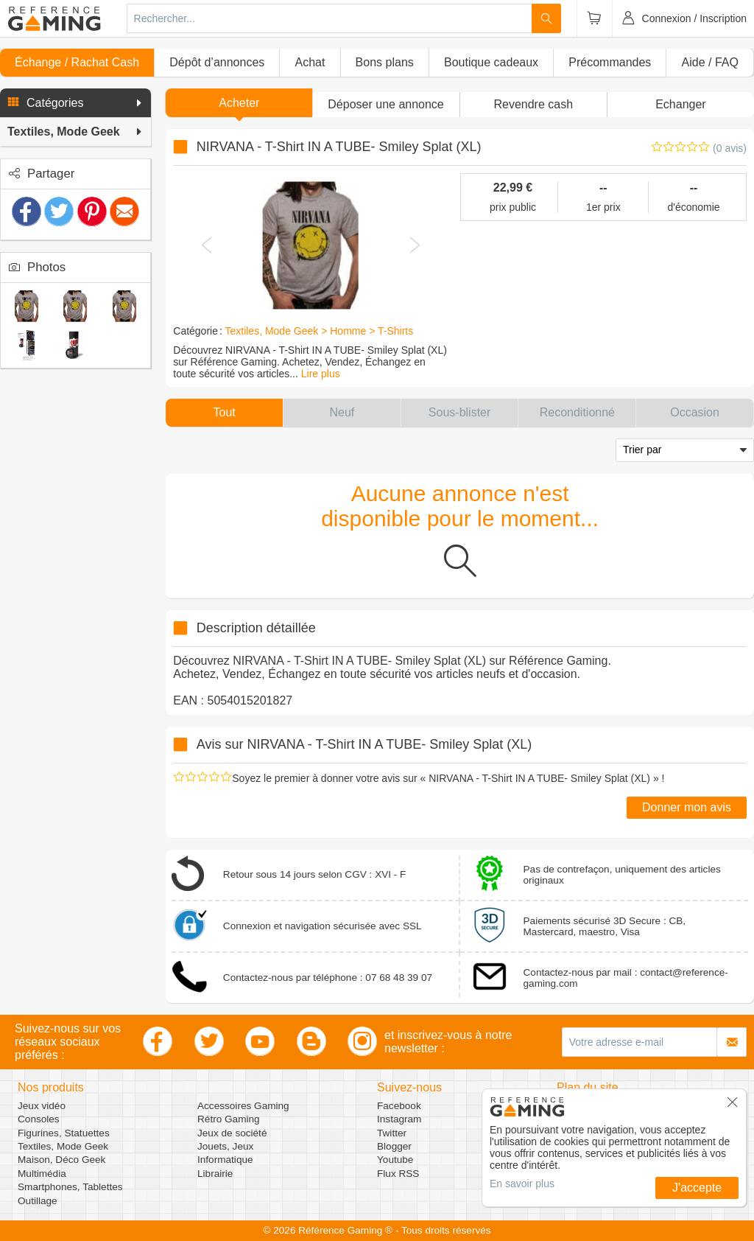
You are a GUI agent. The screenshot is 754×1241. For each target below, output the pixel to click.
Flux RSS (398, 1173)
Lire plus (320, 374)
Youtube (395, 1159)
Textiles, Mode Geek (63, 1146)
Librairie (215, 1173)
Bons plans (385, 62)
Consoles (39, 1119)
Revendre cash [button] (533, 104)
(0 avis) (730, 148)
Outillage (37, 1200)
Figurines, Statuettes (64, 1133)
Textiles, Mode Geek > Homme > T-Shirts (319, 331)
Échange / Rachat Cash (77, 62)
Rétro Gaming (228, 1119)
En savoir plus (522, 1183)
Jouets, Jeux (225, 1146)
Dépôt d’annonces (216, 62)
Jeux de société (232, 1133)
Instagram (399, 1119)
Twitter (391, 1133)
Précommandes (609, 62)
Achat (310, 62)
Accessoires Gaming (243, 1105)
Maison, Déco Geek (61, 1159)
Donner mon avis (686, 807)
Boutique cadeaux (491, 62)
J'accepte (697, 1187)
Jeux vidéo (42, 1105)
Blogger (394, 1146)
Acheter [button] (239, 103)
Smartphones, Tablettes (70, 1186)
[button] (75, 103)
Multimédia (42, 1173)
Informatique (225, 1159)
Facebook (399, 1105)
